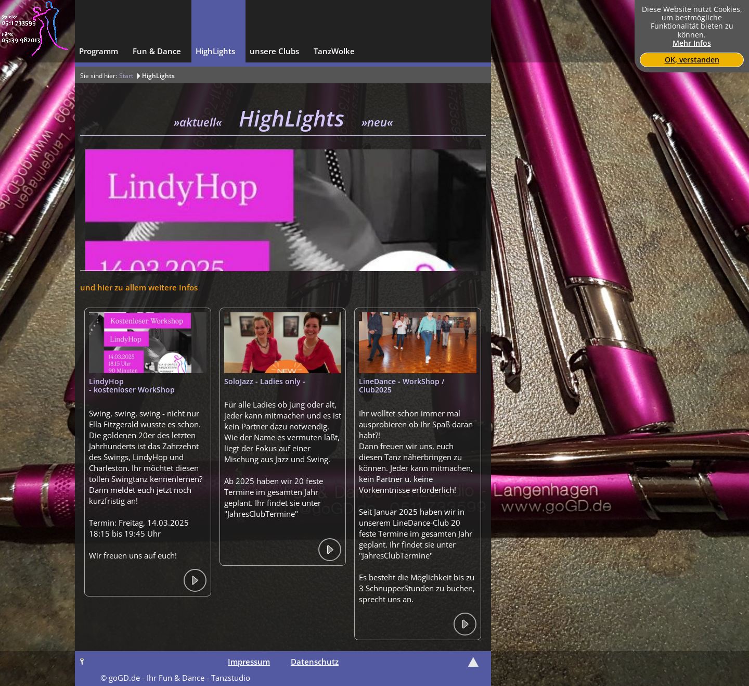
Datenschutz (315, 661)
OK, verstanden (692, 60)
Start (126, 75)
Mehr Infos (692, 43)
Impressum (249, 661)
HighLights (158, 75)
